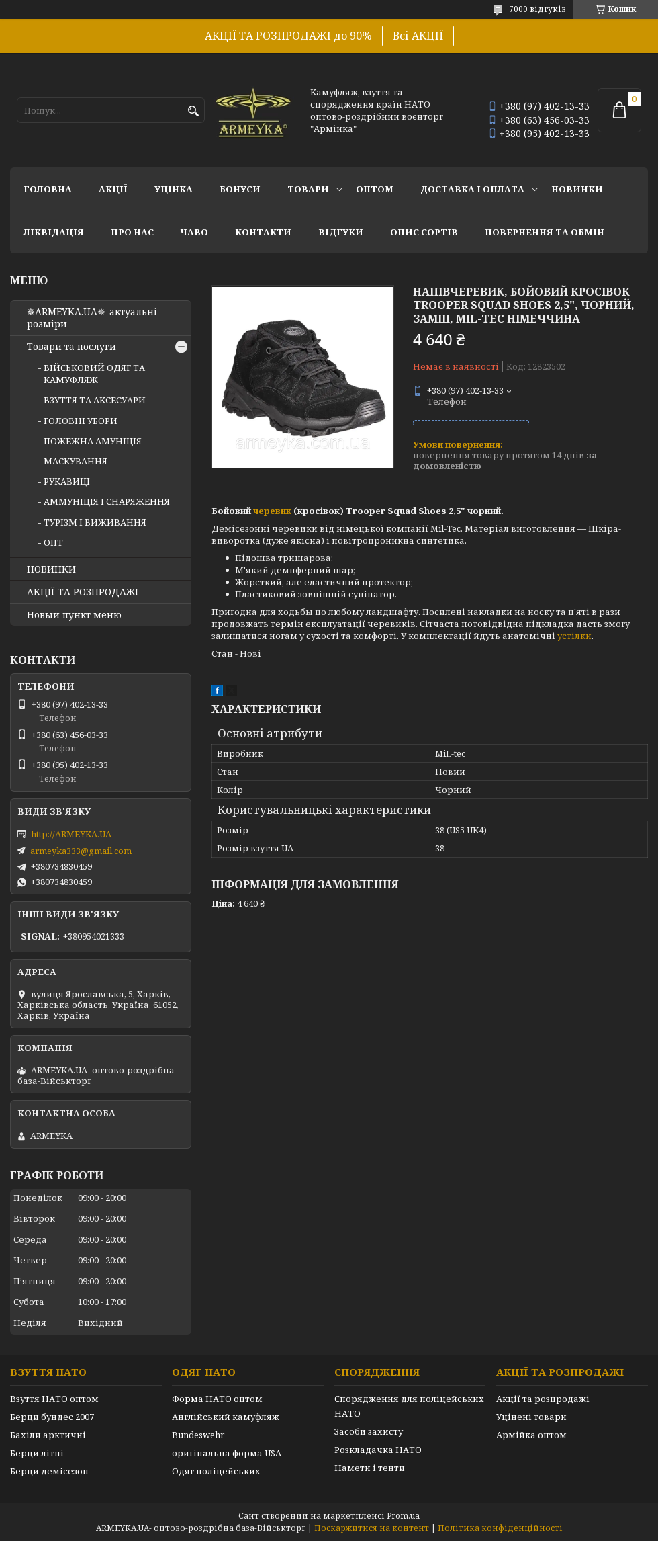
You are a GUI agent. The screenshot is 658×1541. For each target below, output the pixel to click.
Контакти (263, 232)
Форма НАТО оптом (217, 1398)
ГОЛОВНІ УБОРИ (80, 421)
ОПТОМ (374, 189)
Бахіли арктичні (48, 1435)
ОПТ (53, 542)
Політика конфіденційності (500, 1528)
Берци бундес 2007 (52, 1417)
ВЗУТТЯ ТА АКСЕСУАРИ (95, 400)
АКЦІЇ (113, 189)
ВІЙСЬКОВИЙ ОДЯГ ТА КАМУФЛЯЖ (94, 374)
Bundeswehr (198, 1435)
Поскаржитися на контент (371, 1528)
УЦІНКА (173, 189)
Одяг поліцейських (216, 1471)
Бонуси (240, 189)
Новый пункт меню (74, 615)
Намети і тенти (369, 1468)
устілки (574, 636)
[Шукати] (193, 111)
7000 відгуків (537, 9)
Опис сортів (424, 232)
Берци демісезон (49, 1471)
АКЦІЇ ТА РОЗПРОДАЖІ (82, 592)
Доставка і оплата (472, 189)
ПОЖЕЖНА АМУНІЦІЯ (93, 441)
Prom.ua (403, 1516)
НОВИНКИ (577, 189)
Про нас (132, 232)
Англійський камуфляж (225, 1417)
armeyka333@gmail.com (81, 850)
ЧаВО (194, 232)
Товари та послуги (71, 347)
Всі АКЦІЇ (418, 35)
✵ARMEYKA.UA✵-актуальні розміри (92, 318)
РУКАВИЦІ (67, 481)
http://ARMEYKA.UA (71, 834)
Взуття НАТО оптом (54, 1398)
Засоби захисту (368, 1431)
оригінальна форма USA (226, 1453)
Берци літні (37, 1453)
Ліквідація (53, 232)
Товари (308, 189)
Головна (47, 189)
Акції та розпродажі (543, 1398)
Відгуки (340, 232)
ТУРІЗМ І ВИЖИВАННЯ (95, 522)
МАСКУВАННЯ (75, 461)
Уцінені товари (531, 1417)
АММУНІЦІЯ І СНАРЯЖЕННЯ (107, 501)
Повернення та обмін (544, 232)
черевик (272, 511)
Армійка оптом (531, 1435)
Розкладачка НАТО (378, 1450)
